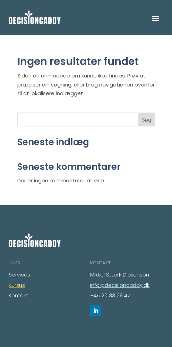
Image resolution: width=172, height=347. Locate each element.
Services (19, 274)
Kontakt (18, 295)
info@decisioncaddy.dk (119, 285)
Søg (146, 119)
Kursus (17, 285)
